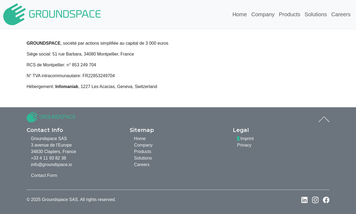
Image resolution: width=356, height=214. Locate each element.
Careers (341, 14)
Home (240, 14)
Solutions (316, 14)
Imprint (247, 138)
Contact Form (44, 175)
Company (263, 14)
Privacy (244, 145)
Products (289, 14)
